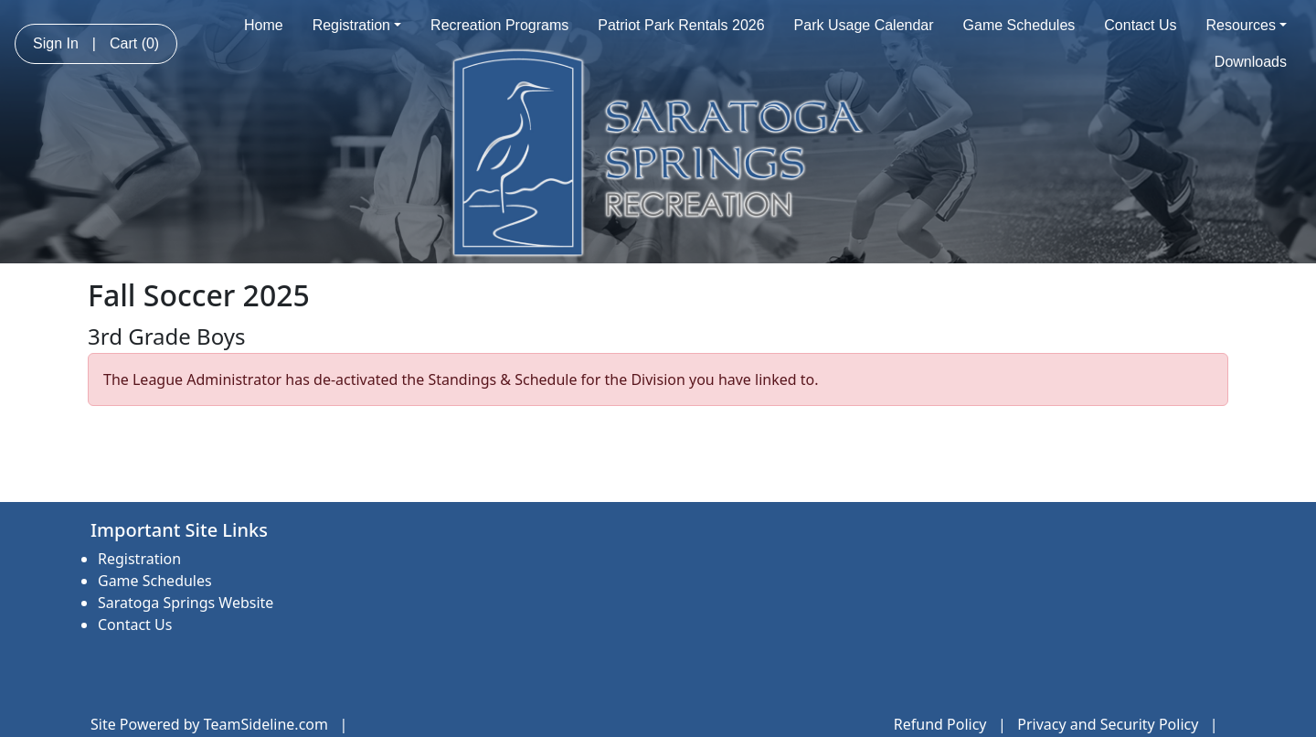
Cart (134, 43)
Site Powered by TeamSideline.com (209, 724)
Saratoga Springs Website (185, 603)
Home (263, 25)
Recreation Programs (499, 25)
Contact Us (1140, 25)
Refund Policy (940, 724)
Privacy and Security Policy (1107, 724)
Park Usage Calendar (864, 25)
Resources (1246, 25)
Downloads (1251, 61)
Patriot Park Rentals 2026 (681, 25)
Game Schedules (1019, 25)
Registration (357, 25)
